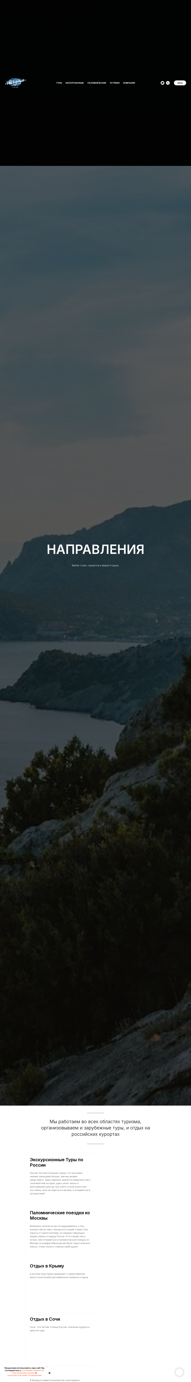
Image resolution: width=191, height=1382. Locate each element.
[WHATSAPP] (162, 72)
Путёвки (114, 72)
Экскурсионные (75, 72)
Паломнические (96, 72)
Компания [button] (129, 72)
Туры (59, 72)
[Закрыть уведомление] (47, 1366)
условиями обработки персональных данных (28, 1371)
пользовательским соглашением (24, 1375)
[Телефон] (168, 72)
